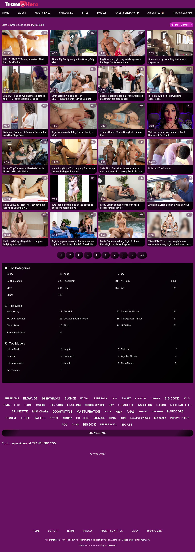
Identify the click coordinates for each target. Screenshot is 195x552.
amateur (145, 405)
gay (111, 405)
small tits (12, 405)
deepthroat (51, 398)
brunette (20, 411)
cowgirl (11, 418)
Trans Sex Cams (183, 12)
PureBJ (91, 311)
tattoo (40, 418)
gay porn (157, 411)
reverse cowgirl (94, 405)
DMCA (135, 530)
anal (131, 411)
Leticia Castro (34, 349)
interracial (108, 424)
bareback (100, 398)
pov (64, 424)
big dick (89, 424)
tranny (67, 418)
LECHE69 (149, 325)
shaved (143, 411)
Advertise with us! (112, 530)
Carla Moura (149, 363)
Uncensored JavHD (127, 12)
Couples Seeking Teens (91, 318)
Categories (66, 12)
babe (28, 405)
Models (101, 12)
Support (53, 530)
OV (149, 274)
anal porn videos (140, 418)
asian (75, 424)
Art (149, 288)
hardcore (175, 411)
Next (142, 255)
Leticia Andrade (34, 363)
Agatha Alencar (149, 356)
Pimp (91, 325)
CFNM (34, 295)
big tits (82, 418)
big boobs (160, 418)
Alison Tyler (34, 325)
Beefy (34, 274)
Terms (71, 530)
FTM (91, 288)
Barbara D (91, 356)
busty (107, 411)
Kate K (91, 363)
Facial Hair (91, 281)
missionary (40, 411)
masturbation (88, 411)
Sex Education (34, 281)
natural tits (180, 405)
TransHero (94, 545)
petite (54, 418)
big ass (126, 424)
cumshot (126, 405)
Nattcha (149, 349)
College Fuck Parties (149, 318)
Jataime (34, 356)
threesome (12, 398)
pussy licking (179, 418)
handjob (56, 405)
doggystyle (62, 411)
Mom (34, 288)
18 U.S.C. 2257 (154, 530)
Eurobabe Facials (34, 332)
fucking (40, 405)
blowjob (30, 398)
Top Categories (19, 268)
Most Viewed (42, 12)
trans (112, 418)
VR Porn (149, 281)
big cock (172, 398)
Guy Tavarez (34, 370)
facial (84, 398)
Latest (22, 12)
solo (186, 398)
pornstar (140, 398)
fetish (25, 418)
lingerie (155, 398)
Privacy (87, 530)
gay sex (126, 398)
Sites (85, 12)
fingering (74, 405)
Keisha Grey (34, 311)
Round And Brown (149, 311)
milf (119, 411)
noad (91, 274)
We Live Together (34, 318)
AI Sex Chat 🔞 (155, 12)
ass (123, 418)
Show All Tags (97, 433)
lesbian (161, 405)
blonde (70, 398)
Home (5, 12)
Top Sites (15, 306)
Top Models (17, 343)
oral (114, 398)
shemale (99, 418)
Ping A (91, 349)
